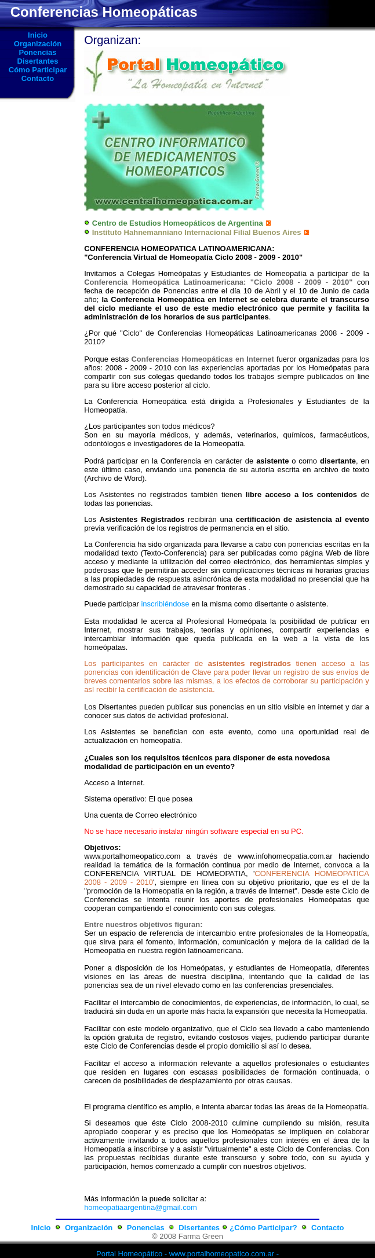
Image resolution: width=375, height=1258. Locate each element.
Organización (37, 43)
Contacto (37, 78)
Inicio (38, 35)
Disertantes (38, 61)
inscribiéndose (165, 603)
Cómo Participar (38, 69)
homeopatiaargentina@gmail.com (140, 1207)
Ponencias (37, 52)
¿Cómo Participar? (263, 1227)
